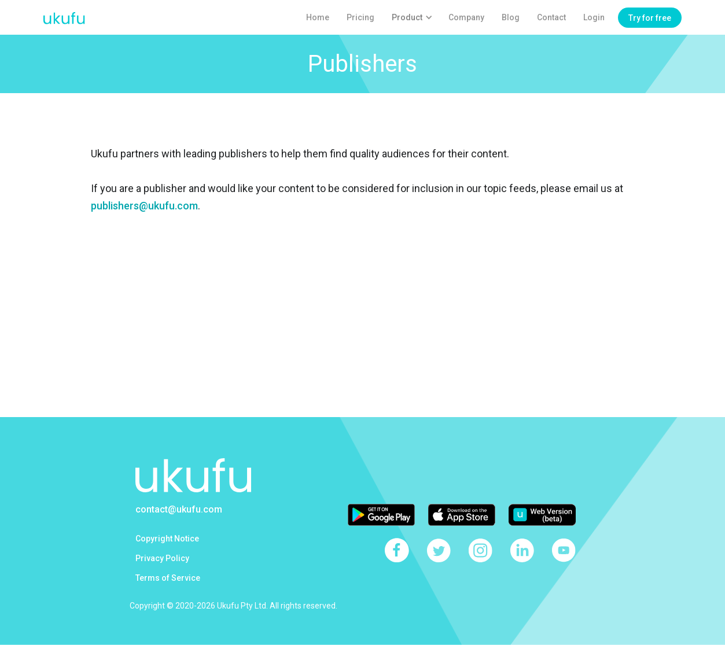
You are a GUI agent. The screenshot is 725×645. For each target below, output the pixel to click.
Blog (511, 17)
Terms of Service (167, 578)
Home (317, 17)
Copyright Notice (167, 538)
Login (594, 17)
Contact (551, 17)
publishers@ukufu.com (144, 206)
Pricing (360, 17)
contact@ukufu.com (178, 509)
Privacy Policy (162, 558)
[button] (411, 17)
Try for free (649, 18)
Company (466, 17)
